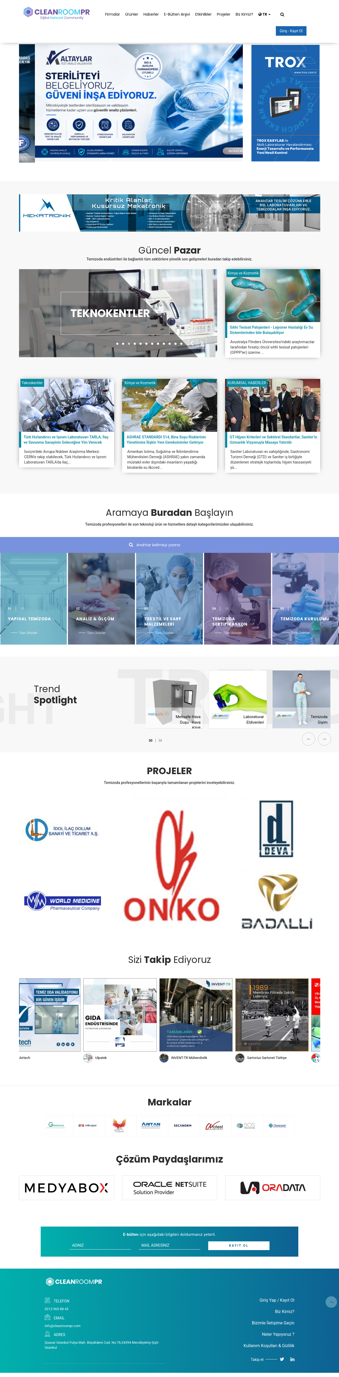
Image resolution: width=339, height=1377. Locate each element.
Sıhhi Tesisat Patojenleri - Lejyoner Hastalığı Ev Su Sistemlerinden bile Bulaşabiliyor (271, 330)
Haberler (151, 14)
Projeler (223, 14)
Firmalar (112, 14)
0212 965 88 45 (56, 1309)
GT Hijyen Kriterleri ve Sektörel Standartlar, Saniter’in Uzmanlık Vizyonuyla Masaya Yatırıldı (273, 439)
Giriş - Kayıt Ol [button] (291, 31)
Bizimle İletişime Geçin (273, 1322)
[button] (117, 343)
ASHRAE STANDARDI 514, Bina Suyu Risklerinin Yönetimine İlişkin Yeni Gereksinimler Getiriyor (166, 439)
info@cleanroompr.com (63, 1326)
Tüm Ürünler (28, 633)
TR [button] (264, 14)
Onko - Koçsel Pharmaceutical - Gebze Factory (153, 925)
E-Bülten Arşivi (177, 14)
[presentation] (192, 343)
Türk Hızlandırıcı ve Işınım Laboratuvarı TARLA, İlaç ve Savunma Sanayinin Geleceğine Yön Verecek (66, 439)
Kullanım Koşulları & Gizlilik (269, 1345)
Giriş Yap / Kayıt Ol (276, 1300)
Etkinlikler (203, 14)
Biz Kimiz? (244, 14)
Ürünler (131, 14)
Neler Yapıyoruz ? (278, 1334)
